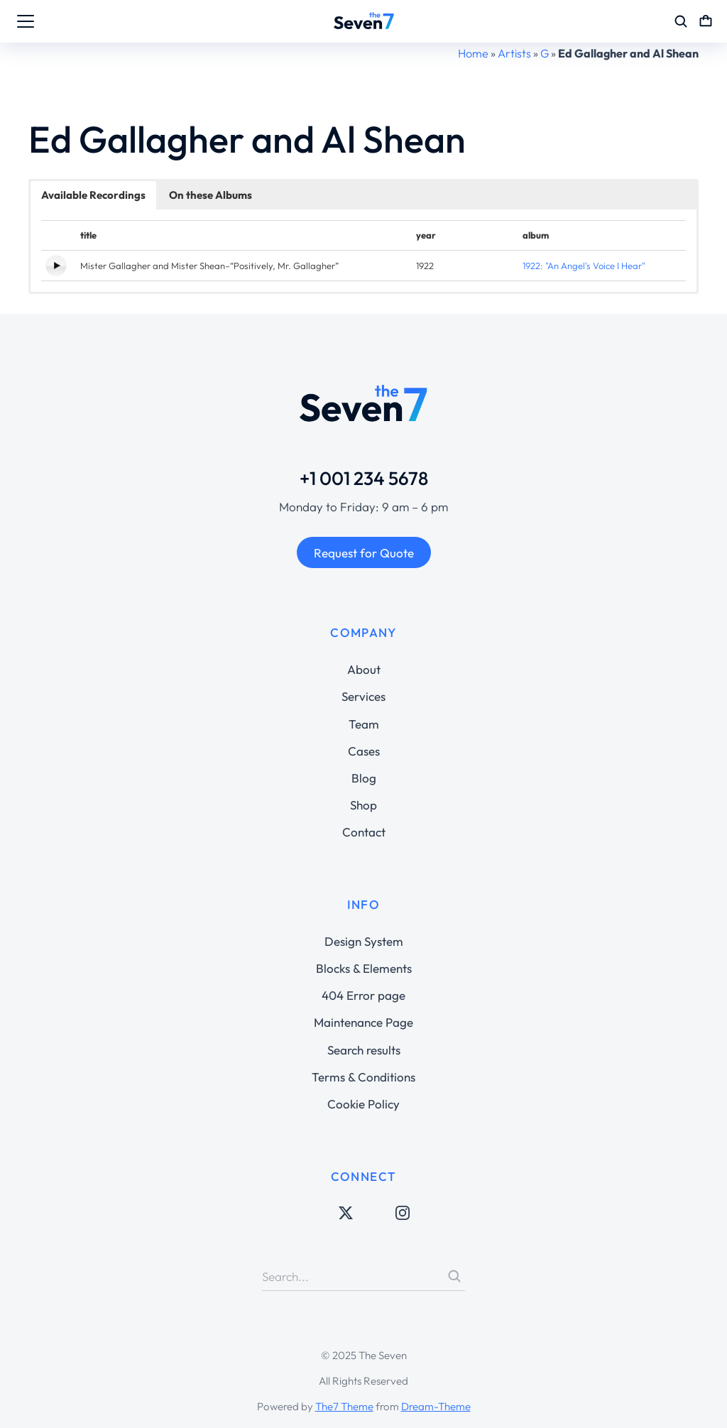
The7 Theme (344, 1406)
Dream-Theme (436, 1406)
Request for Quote (364, 552)
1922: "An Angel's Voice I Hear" (584, 265)
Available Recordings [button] (93, 195)
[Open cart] (706, 21)
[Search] (454, 1276)
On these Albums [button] (210, 195)
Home (473, 53)
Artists (514, 53)
